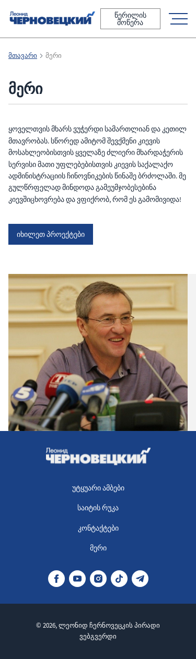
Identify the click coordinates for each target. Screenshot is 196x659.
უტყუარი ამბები (98, 488)
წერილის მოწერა (130, 18)
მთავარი (22, 55)
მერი (98, 548)
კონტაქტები (98, 528)
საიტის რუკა (98, 507)
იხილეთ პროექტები (51, 234)
